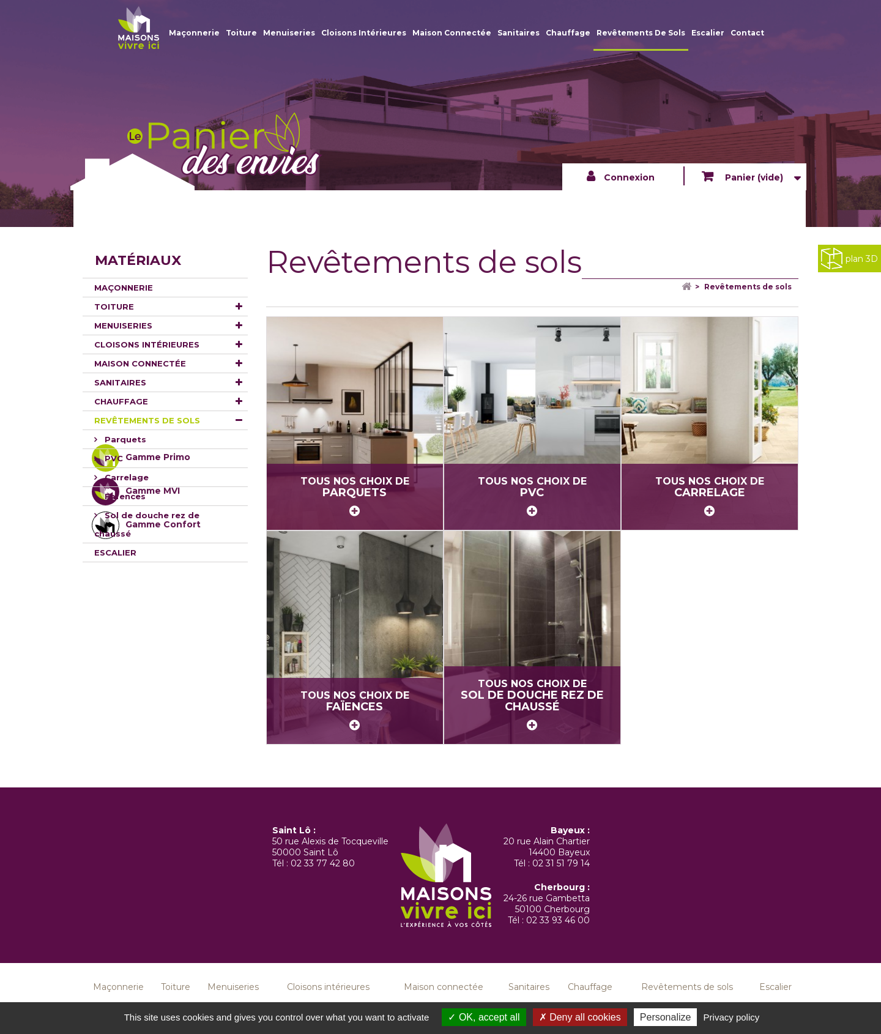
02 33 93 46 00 (558, 920)
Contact (747, 32)
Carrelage (125, 477)
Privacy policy (732, 1017)
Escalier (707, 32)
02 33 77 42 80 (323, 863)
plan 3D (849, 258)
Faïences (124, 496)
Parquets (124, 439)
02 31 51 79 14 (561, 863)
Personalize (665, 1017)
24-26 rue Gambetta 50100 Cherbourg (547, 904)
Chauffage (568, 32)
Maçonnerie (194, 32)
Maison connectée (451, 32)
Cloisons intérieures (363, 32)
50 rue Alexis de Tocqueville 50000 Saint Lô (330, 847)
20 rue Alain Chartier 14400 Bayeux (547, 847)
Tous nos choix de (354, 496)
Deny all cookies (580, 1017)
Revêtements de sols (641, 32)
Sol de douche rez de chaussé (146, 524)
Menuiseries (289, 32)
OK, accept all (483, 1017)
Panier (753, 177)
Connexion (629, 177)
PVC (112, 458)
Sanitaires (518, 32)
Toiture (241, 32)
